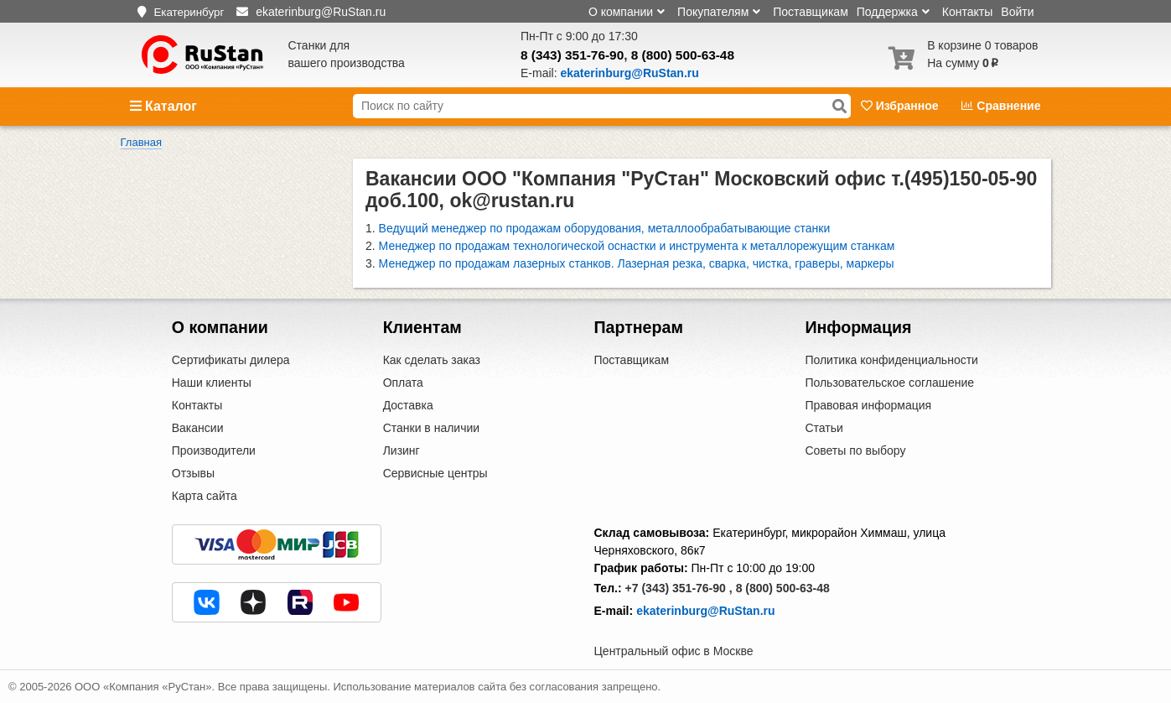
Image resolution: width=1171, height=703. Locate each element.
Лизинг (401, 450)
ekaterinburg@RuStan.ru (705, 610)
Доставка (408, 405)
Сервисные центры (435, 473)
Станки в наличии (431, 428)
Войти (1017, 11)
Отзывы (193, 473)
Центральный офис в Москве (674, 651)
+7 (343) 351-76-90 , (679, 588)
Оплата (403, 382)
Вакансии (198, 428)
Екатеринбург (188, 12)
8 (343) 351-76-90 (572, 55)
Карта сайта (204, 496)
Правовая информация (868, 405)
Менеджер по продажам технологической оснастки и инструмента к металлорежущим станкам (637, 246)
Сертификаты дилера (231, 360)
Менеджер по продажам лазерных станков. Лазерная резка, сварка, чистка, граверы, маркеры (636, 263)
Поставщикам (810, 11)
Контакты (967, 11)
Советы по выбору (855, 450)
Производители (214, 450)
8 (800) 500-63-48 (682, 55)
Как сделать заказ (431, 360)
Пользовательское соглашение (889, 382)
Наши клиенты (211, 382)
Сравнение (1000, 105)
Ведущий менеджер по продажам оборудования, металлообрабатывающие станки (605, 228)
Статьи (823, 428)
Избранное (901, 105)
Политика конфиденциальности (891, 360)
